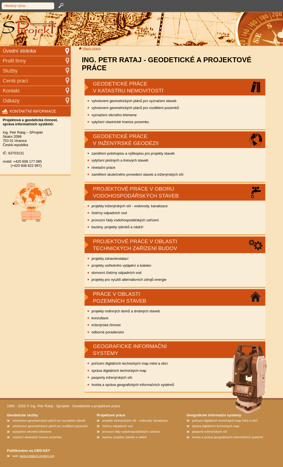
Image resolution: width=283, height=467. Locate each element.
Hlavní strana (92, 48)
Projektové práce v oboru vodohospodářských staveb (136, 192)
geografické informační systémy (130, 349)
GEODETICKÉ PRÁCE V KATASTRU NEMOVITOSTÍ (128, 87)
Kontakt (11, 91)
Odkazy (11, 100)
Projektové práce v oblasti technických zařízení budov (135, 244)
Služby (10, 71)
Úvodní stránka (19, 51)
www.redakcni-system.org (37, 456)
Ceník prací (15, 81)
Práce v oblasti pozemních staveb (119, 297)
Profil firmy (14, 61)
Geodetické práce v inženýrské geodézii (126, 139)
